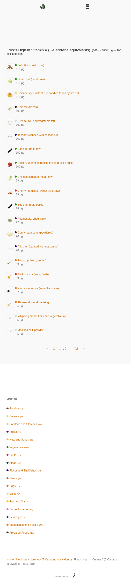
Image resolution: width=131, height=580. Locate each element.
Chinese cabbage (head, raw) (34, 176)
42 (76, 348)
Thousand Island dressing (32, 302)
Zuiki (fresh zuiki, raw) (29, 65)
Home (10, 559)
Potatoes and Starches (24, 424)
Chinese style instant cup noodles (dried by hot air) (47, 93)
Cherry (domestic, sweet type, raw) (37, 190)
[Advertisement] (65, 27)
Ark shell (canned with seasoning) (36, 246)
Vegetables (17, 447)
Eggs (13, 486)
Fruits (14, 455)
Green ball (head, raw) (30, 79)
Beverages (16, 517)
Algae (13, 462)
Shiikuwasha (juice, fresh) (32, 274)
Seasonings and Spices (24, 524)
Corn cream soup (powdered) (34, 232)
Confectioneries (19, 509)
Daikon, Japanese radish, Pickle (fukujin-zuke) (44, 162)
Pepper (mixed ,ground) (30, 260)
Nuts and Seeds (19, 439)
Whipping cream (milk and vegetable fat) (40, 316)
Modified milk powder (29, 330)
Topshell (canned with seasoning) (36, 134)
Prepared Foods (20, 532)
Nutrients (21, 559)
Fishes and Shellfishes (23, 470)
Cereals (14, 416)
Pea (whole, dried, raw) (30, 218)
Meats (13, 478)
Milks (13, 493)
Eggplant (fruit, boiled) (29, 204)
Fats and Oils (17, 501)
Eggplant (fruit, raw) (28, 148)
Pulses (14, 431)
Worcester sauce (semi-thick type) (37, 288)
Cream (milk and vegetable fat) (35, 120)
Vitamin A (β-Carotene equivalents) (51, 559)
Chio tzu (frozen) (26, 107)
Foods (14, 408)
